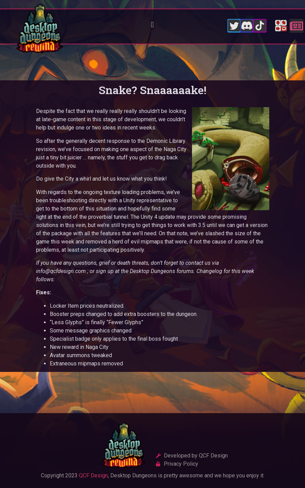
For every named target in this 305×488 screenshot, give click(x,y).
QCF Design (93, 475)
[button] (152, 25)
